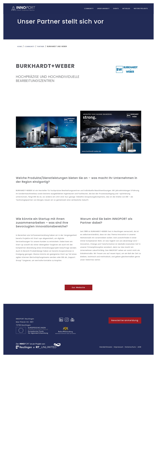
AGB (139, 352)
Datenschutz (130, 352)
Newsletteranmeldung (124, 325)
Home (19, 46)
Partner (42, 46)
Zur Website (78, 292)
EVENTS (114, 9)
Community (87, 9)
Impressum (118, 352)
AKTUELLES (125, 9)
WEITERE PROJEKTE (139, 9)
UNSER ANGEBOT (102, 9)
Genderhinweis (105, 352)
